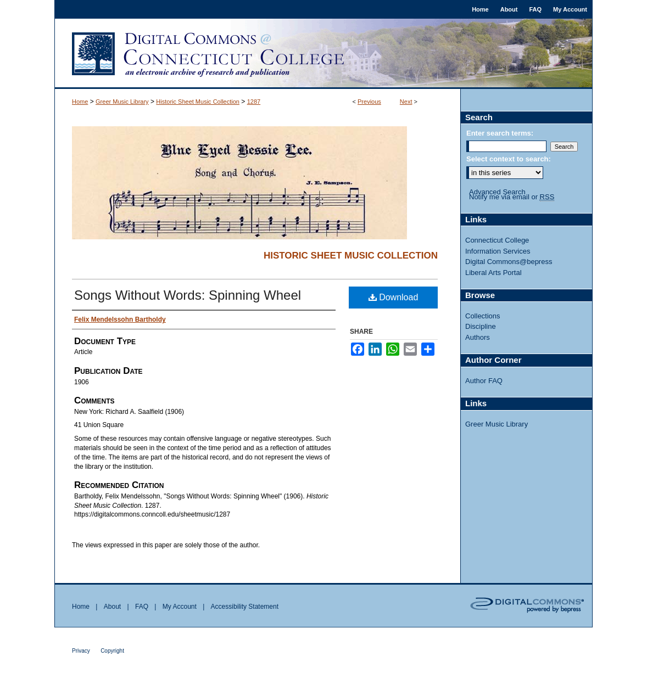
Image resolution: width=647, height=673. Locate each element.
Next (406, 101)
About (112, 606)
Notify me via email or (511, 197)
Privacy (81, 651)
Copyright (112, 651)
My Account (180, 606)
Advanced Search (497, 192)
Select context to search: (508, 159)
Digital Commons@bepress (508, 261)
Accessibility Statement (244, 606)
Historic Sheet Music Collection (197, 101)
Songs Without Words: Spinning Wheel (187, 295)
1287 (253, 101)
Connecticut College (497, 240)
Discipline (480, 326)
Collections (482, 316)
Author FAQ (484, 381)
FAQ (141, 606)
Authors (477, 337)
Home (80, 101)
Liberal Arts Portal (493, 272)
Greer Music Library (122, 101)
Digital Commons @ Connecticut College (323, 54)
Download (394, 297)
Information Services (498, 251)
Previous (369, 101)
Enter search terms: (499, 133)
